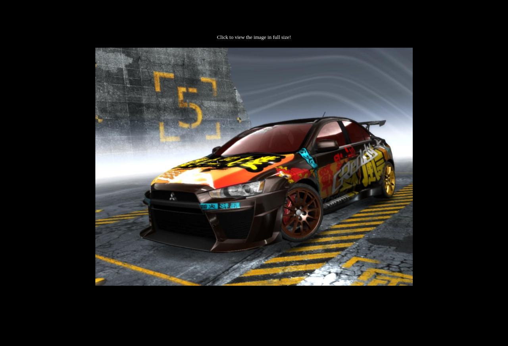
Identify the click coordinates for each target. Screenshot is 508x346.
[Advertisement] (254, 311)
